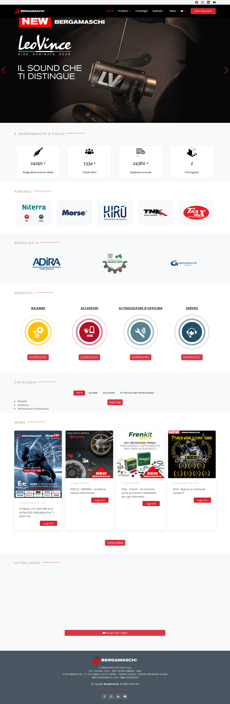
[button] (4, 70)
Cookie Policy (106, 689)
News (173, 11)
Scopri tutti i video (115, 633)
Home (109, 11)
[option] (34, 212)
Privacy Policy (123, 689)
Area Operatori (203, 11)
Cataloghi (141, 11)
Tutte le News (115, 542)
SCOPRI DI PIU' (38, 357)
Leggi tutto (48, 523)
